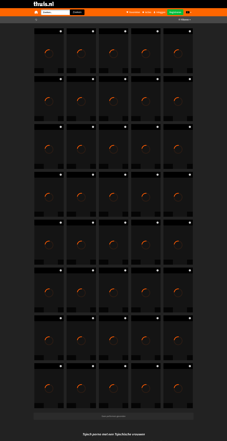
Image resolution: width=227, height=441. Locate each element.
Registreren (175, 12)
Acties (146, 12)
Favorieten (133, 12)
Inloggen (159, 12)
